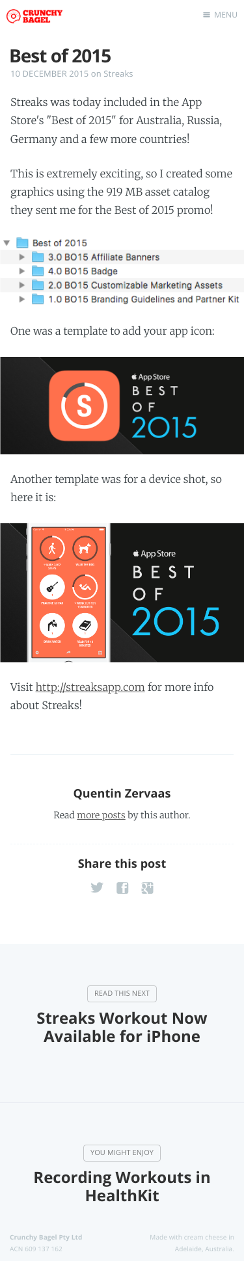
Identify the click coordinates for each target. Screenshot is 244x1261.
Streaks (118, 73)
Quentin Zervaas (121, 793)
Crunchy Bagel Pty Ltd (46, 1237)
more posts (101, 815)
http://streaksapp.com (90, 687)
